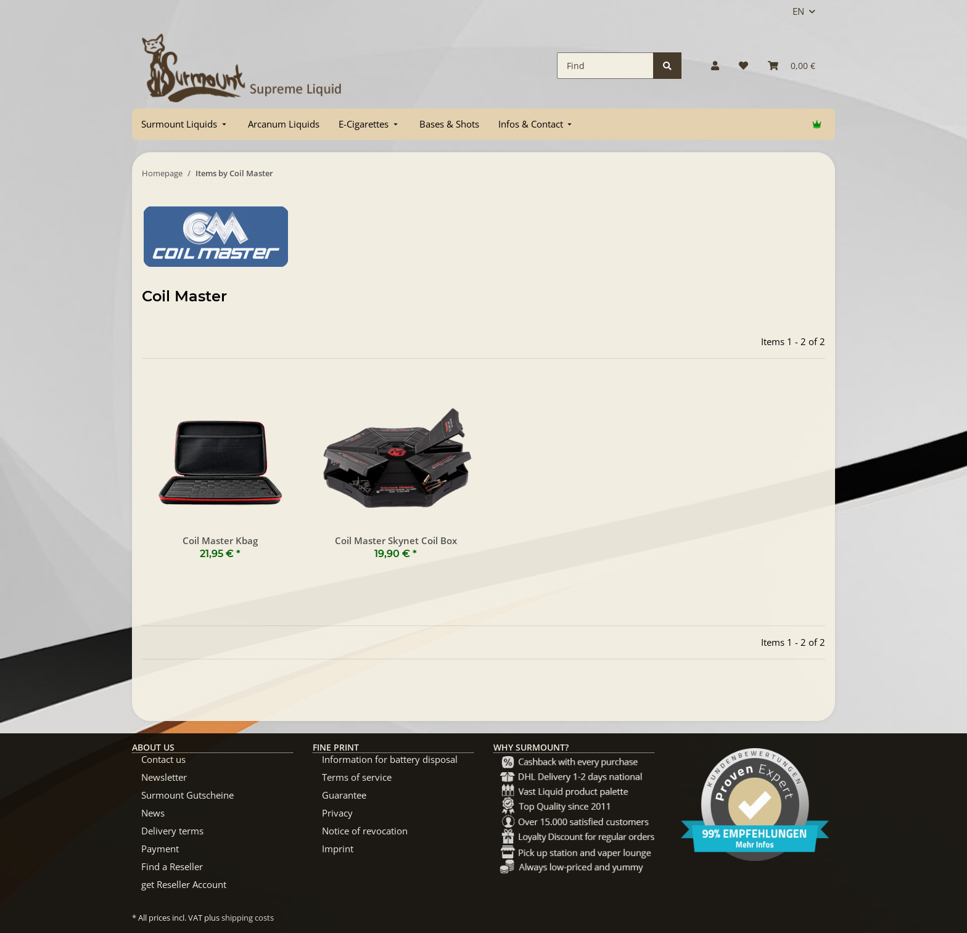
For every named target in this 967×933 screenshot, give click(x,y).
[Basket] (791, 65)
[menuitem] (185, 124)
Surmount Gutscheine (187, 795)
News (153, 813)
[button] (715, 65)
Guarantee (344, 795)
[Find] (605, 65)
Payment (160, 848)
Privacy (337, 813)
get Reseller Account (183, 884)
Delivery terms (172, 831)
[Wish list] (743, 65)
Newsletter (164, 777)
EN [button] (798, 11)
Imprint (337, 848)
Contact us (163, 759)
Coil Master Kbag (220, 540)
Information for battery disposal (390, 759)
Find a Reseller (172, 866)
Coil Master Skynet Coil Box (396, 540)
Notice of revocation (365, 831)
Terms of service (357, 777)
